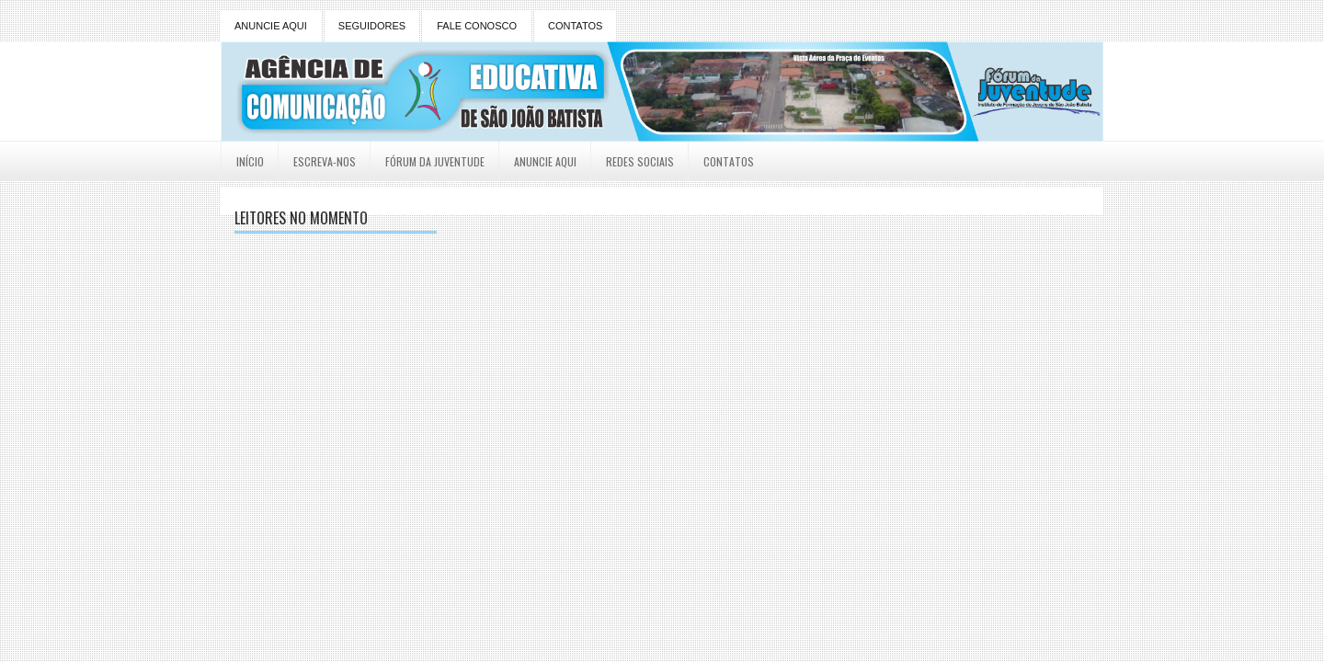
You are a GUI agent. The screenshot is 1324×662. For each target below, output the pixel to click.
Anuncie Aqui (545, 161)
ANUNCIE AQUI (270, 25)
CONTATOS (575, 25)
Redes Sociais (640, 161)
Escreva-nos (324, 161)
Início (250, 161)
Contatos (728, 161)
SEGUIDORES (371, 25)
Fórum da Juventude (435, 161)
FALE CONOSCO (477, 25)
